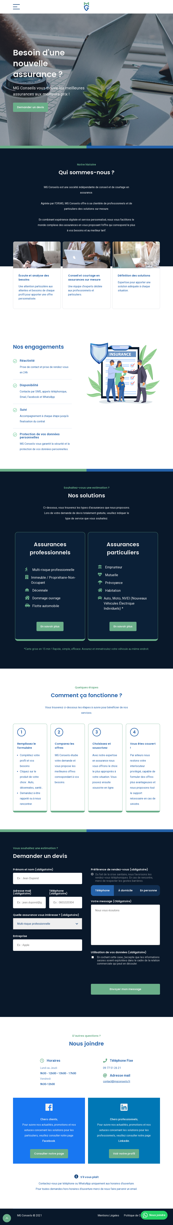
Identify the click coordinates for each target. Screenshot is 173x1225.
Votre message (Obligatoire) (111, 901)
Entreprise (20, 936)
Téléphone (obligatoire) (58, 892)
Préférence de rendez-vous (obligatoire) (119, 869)
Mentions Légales (108, 1215)
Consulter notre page (49, 1154)
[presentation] (116, 974)
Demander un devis (30, 107)
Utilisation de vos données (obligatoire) (118, 952)
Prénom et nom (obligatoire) (33, 869)
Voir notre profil (124, 1154)
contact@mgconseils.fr (116, 1081)
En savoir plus (50, 626)
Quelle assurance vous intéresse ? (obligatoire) (46, 915)
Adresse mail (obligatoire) (22, 892)
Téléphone (102, 890)
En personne (148, 890)
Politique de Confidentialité (140, 1215)
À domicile (125, 890)
